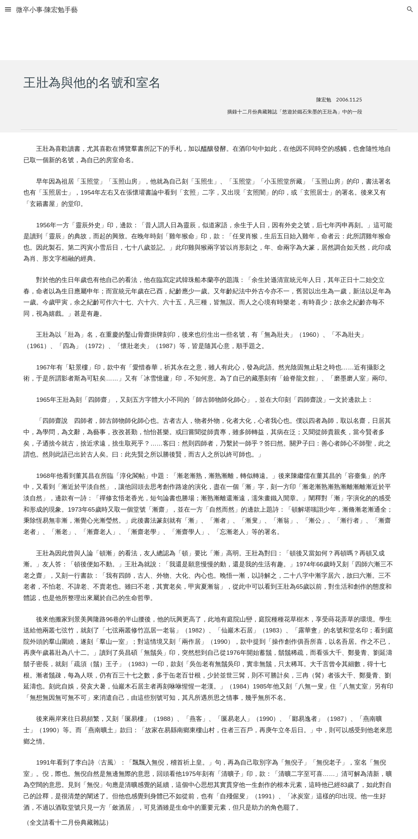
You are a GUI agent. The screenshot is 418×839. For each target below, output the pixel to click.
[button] (8, 9)
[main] (193, 93)
